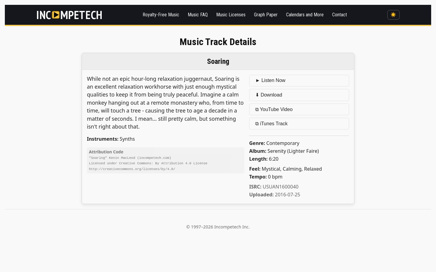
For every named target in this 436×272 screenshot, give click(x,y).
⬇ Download (268, 94)
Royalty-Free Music (161, 15)
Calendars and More (305, 15)
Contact (339, 15)
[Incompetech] (69, 15)
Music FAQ (198, 15)
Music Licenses (231, 15)
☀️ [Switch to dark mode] (393, 14)
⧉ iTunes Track (271, 123)
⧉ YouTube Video (273, 109)
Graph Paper (266, 15)
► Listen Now (270, 80)
